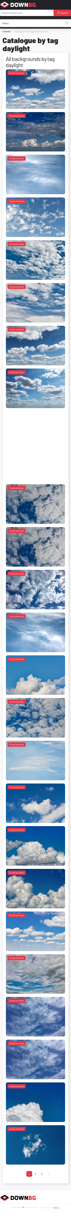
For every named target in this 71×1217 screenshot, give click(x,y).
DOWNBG (7, 31)
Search (62, 12)
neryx (56, 1207)
